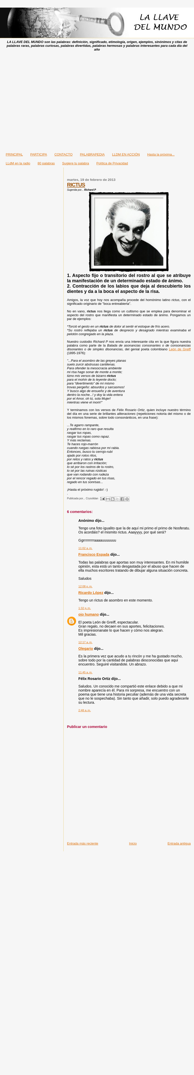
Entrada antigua (179, 843)
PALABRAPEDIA (92, 154)
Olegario (85, 649)
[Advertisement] (95, 100)
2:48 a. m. (84, 710)
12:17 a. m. (85, 642)
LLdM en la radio (18, 163)
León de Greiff (180, 349)
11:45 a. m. (85, 672)
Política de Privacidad (112, 163)
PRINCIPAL (14, 154)
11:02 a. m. (85, 548)
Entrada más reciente (82, 843)
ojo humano (88, 614)
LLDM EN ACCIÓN (126, 154)
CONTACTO (63, 154)
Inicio (133, 843)
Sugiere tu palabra (75, 163)
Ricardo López (90, 593)
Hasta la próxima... (161, 154)
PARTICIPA (38, 154)
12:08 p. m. (85, 586)
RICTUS (76, 184)
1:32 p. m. (84, 608)
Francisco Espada (93, 554)
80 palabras (46, 163)
